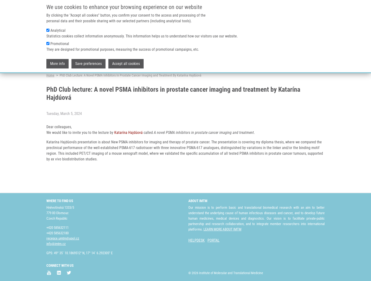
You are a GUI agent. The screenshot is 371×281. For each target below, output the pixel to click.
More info (57, 61)
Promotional (59, 41)
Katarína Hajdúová (128, 148)
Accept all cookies (126, 61)
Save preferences (88, 61)
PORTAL (214, 240)
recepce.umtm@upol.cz (62, 238)
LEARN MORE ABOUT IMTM (222, 229)
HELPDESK (196, 240)
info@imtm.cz (56, 244)
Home (50, 91)
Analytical (58, 28)
